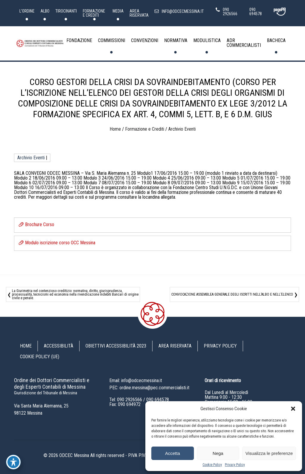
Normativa (175, 40)
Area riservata (139, 13)
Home (115, 129)
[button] (293, 409)
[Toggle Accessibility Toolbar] (13, 462)
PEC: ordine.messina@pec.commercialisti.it (149, 387)
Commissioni (111, 40)
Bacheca (276, 40)
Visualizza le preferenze (269, 453)
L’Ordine (27, 11)
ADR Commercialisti (244, 43)
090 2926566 (129, 399)
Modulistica (207, 40)
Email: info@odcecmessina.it (135, 380)
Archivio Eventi (182, 129)
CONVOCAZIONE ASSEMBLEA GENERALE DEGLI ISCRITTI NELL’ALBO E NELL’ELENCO (232, 294)
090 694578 (157, 399)
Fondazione (79, 40)
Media (118, 11)
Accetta (172, 453)
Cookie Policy (212, 465)
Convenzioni (144, 40)
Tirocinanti (66, 11)
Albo (45, 11)
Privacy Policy (235, 465)
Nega (218, 453)
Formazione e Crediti (94, 13)
